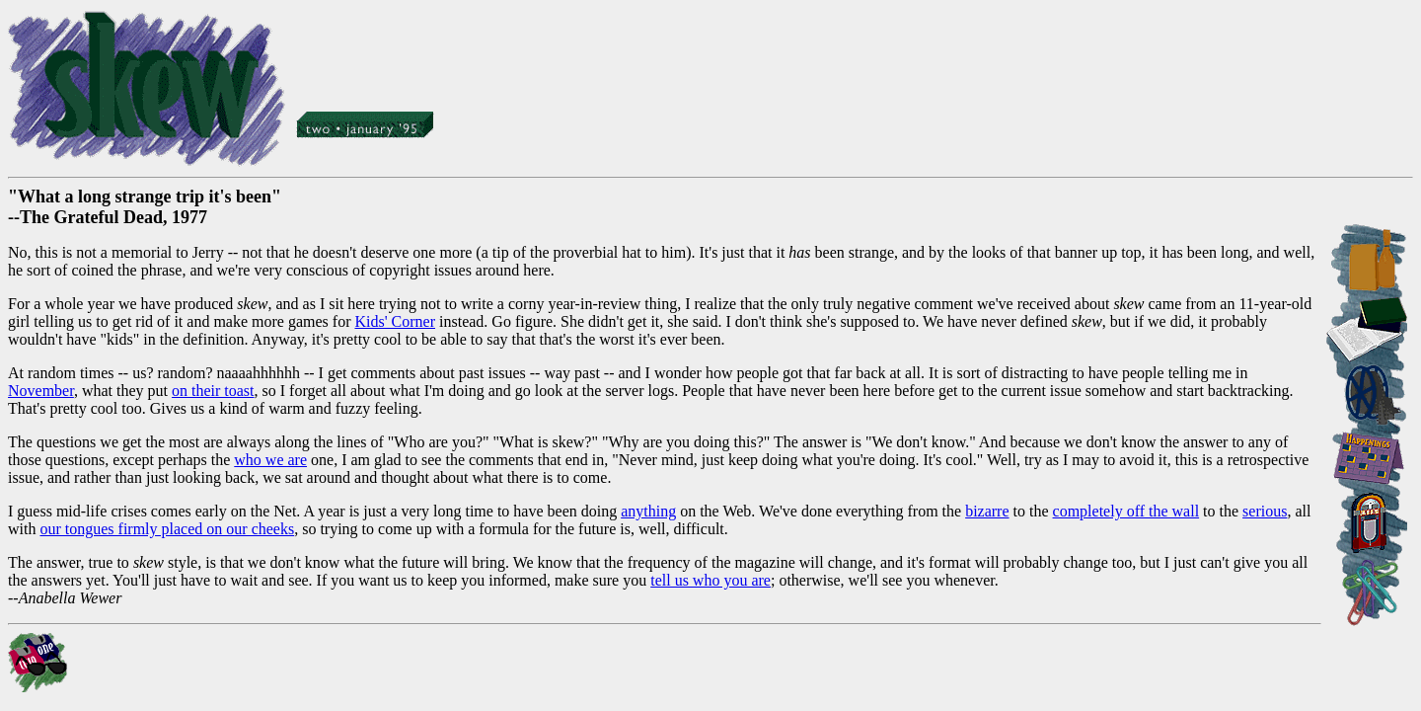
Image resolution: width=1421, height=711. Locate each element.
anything (648, 511)
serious (1264, 511)
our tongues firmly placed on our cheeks (166, 528)
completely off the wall (1126, 511)
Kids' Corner (394, 321)
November (41, 390)
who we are (270, 459)
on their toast (213, 390)
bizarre (987, 511)
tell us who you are (710, 580)
